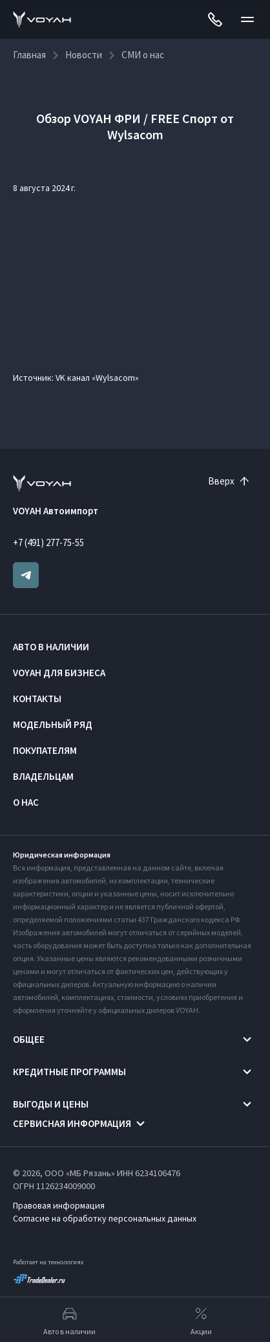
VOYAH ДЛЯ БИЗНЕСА (59, 672)
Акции (201, 1320)
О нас (26, 802)
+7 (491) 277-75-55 (48, 542)
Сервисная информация (72, 1123)
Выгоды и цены (50, 1104)
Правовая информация (59, 1205)
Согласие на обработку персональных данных (104, 1218)
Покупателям (45, 750)
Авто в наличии (51, 647)
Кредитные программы (69, 1071)
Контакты (37, 698)
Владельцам (43, 776)
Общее (29, 1039)
